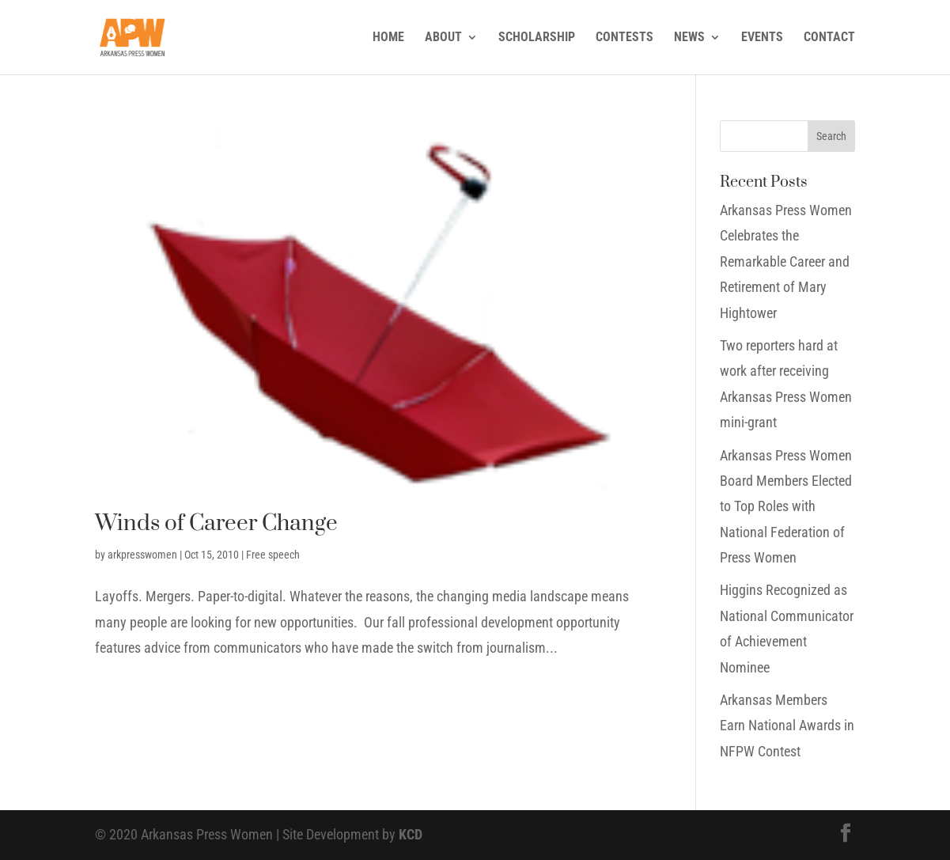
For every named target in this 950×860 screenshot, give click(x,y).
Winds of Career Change (216, 523)
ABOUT (443, 38)
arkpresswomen (142, 554)
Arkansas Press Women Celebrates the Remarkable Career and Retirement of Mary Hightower (786, 261)
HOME (388, 38)
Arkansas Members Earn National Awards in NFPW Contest (787, 725)
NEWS (689, 38)
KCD (410, 834)
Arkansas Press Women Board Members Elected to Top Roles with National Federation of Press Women (786, 506)
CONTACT (829, 38)
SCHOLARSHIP (536, 38)
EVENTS (762, 38)
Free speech (273, 554)
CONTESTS (624, 38)
